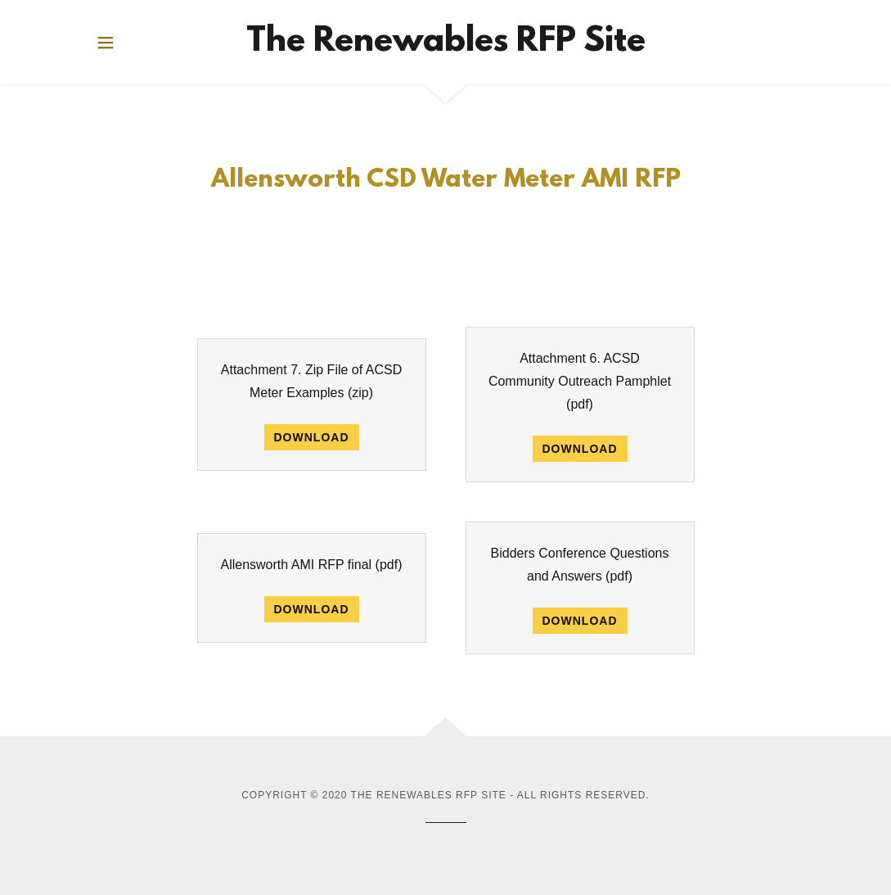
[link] (446, 42)
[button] (105, 42)
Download (311, 437)
